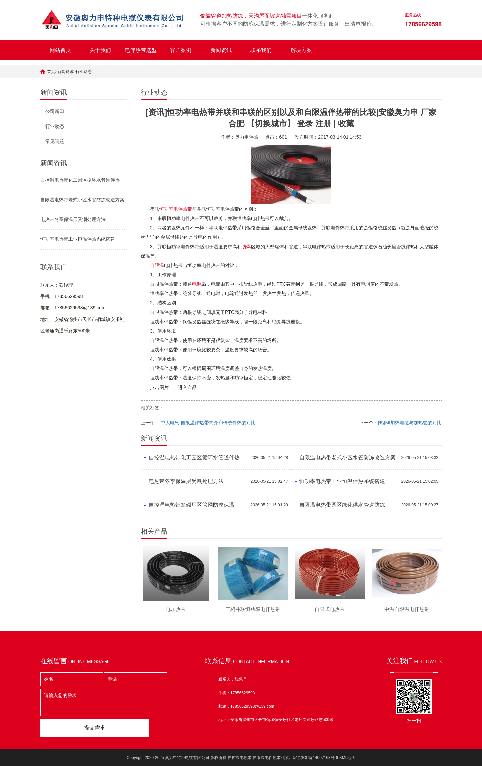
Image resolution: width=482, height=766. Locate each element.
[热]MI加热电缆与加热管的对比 (410, 422)
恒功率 (166, 209)
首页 (51, 71)
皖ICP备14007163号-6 (318, 757)
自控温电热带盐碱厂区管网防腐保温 (191, 505)
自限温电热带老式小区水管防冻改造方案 (82, 199)
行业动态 (84, 71)
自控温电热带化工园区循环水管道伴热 (80, 180)
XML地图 (347, 757)
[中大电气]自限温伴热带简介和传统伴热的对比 (207, 422)
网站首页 (60, 50)
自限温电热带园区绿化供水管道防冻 (342, 505)
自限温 (157, 265)
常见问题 (54, 141)
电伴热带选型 (141, 50)
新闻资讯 (221, 50)
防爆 (246, 246)
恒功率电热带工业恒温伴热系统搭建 (77, 239)
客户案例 (180, 50)
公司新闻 (54, 111)
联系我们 (261, 50)
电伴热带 (182, 209)
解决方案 (301, 50)
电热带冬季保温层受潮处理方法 (73, 219)
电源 (197, 284)
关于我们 (100, 50)
